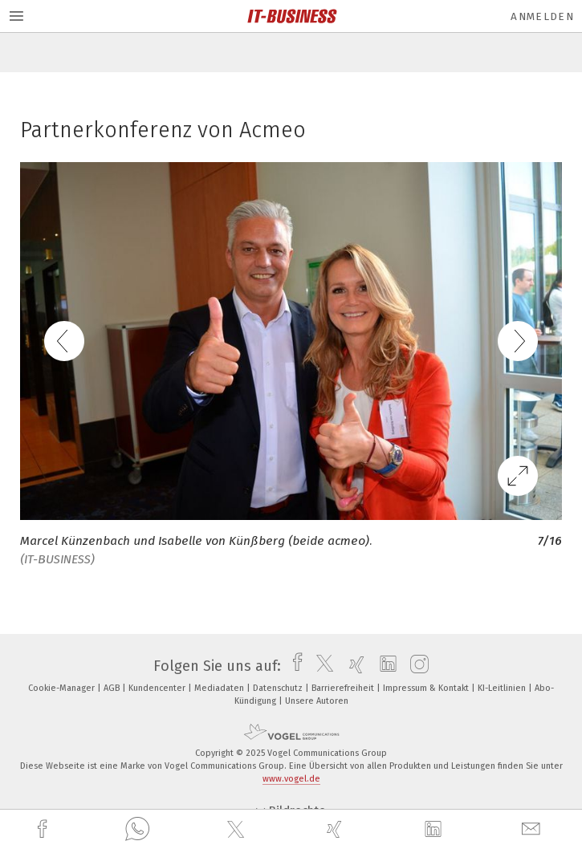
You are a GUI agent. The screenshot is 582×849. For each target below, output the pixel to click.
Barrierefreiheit (343, 688)
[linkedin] (435, 829)
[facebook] (44, 829)
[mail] (533, 829)
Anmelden (542, 16)
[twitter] (237, 830)
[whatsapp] (137, 830)
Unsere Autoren (316, 701)
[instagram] (415, 666)
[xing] (336, 829)
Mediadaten (220, 688)
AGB (113, 688)
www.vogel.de (291, 779)
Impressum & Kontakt (427, 688)
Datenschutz (279, 688)
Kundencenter (158, 688)
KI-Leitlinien (503, 688)
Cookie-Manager (62, 688)
